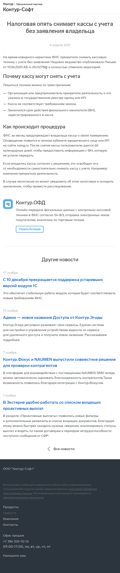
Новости (9, 513)
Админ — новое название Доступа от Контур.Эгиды (53, 317)
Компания (11, 519)
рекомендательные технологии (23, 497)
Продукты (11, 507)
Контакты (10, 525)
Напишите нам (14, 556)
